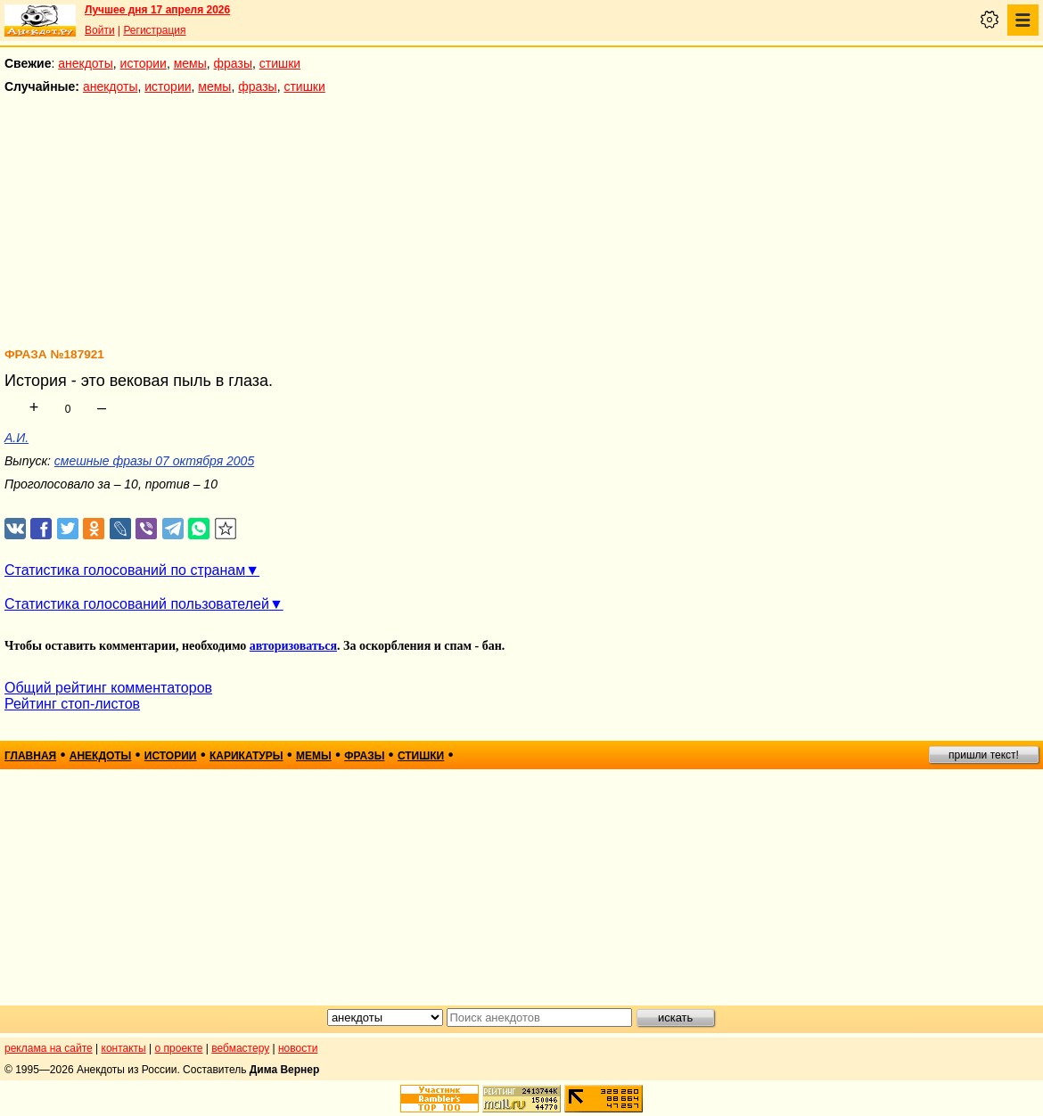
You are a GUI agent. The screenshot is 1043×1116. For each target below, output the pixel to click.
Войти (100, 30)
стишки (279, 63)
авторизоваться (293, 645)
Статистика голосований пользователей (136, 603)
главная (30, 756)
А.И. (16, 438)
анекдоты (85, 63)
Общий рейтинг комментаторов (108, 687)
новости (297, 1048)
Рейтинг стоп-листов (72, 703)
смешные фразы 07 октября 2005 (154, 461)
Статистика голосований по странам (124, 570)
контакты (124, 1048)
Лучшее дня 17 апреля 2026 (157, 10)
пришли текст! (984, 755)
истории (143, 63)
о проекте (179, 1048)
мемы (190, 63)
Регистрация (154, 30)
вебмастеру (240, 1048)
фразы (233, 63)
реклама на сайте (48, 1048)
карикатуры (246, 756)
